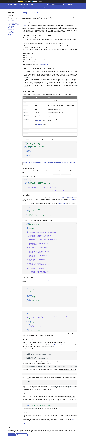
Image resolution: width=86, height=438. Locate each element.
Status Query (10, 34)
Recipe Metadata (11, 27)
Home (9, 7)
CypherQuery (38, 133)
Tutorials (34, 7)
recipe (24, 25)
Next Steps (10, 35)
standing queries (47, 280)
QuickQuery (41, 127)
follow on (30, 1)
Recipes (44, 7)
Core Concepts (22, 7)
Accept (11, 434)
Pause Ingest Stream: (63, 371)
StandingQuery (39, 120)
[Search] (56, 4)
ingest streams (61, 203)
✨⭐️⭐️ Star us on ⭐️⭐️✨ (15, 1)
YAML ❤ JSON (71, 199)
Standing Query (11, 31)
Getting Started (14, 7)
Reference (39, 7)
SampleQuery (38, 131)
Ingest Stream (11, 29)
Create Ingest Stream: (67, 197)
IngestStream (41, 115)
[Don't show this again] (77, 1)
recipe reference (44, 64)
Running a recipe (11, 32)
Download (49, 7)
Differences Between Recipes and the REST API (13, 24)
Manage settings (21, 434)
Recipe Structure (11, 26)
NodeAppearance (39, 124)
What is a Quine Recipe (12, 21)
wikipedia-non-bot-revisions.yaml (60, 344)
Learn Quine (28, 7)
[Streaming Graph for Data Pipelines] (10, 4)
